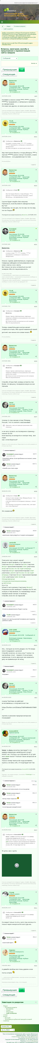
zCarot (28, 1041)
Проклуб (7, 1018)
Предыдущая (10, 69)
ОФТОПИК (7, 583)
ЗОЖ (25, 564)
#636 (35, 361)
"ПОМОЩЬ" (28, 774)
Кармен (12, 950)
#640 (35, 645)
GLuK (11, 121)
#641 (35, 697)
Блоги (5, 1016)
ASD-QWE (13, 630)
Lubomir (13, 573)
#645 (35, 966)
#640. (35, 670)
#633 (35, 185)
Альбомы (6, 1021)
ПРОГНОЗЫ (9, 1012)
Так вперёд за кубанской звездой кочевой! (18, 1019)
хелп (7, 756)
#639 (35, 557)
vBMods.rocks (34, 1036)
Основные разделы (19, 26)
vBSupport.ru (34, 1041)
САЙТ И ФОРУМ (8, 29)
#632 (35, 137)
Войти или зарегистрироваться (26, 3)
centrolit (12, 543)
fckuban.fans (6, 44)
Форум (8, 26)
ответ (25, 566)
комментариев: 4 (9, 780)
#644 (35, 908)
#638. (35, 530)
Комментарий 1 (9, 527)
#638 (35, 491)
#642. (34, 784)
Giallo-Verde (18, 577)
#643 (35, 830)
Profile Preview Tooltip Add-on (20, 1036)
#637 (35, 417)
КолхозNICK (13, 731)
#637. (35, 454)
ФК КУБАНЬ (9, 1009)
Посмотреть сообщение (21, 141)
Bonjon (11, 564)
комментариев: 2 (9, 450)
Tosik (9, 615)
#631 (35, 96)
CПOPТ (8, 1010)
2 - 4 (33, 781)
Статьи (5, 1015)
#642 (35, 746)
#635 (35, 306)
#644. (35, 937)
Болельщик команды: (16, 89)
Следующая (9, 74)
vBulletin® (28, 1038)
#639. (35, 604)
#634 (35, 244)
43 (21, 69)
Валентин (13, 81)
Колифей (12, 229)
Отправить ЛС (16, 92)
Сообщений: (13, 87)
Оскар (11, 892)
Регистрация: (13, 86)
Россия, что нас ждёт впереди (19, 569)
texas (11, 403)
